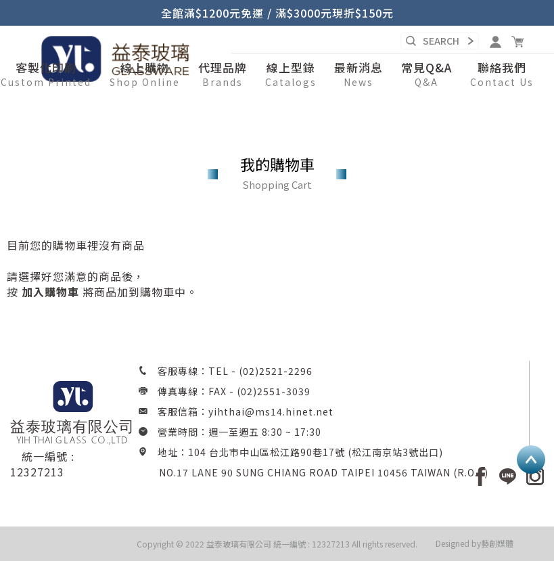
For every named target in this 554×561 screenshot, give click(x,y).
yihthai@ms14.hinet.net (270, 411)
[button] (145, 75)
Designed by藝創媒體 (474, 543)
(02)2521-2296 (276, 371)
